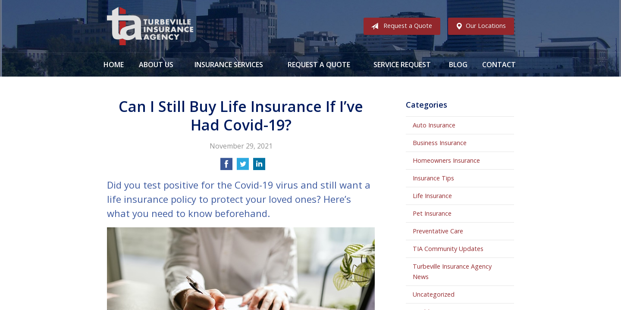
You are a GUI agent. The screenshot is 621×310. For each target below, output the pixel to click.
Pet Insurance (432, 213)
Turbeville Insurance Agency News (452, 271)
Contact (499, 64)
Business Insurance (440, 143)
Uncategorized (434, 294)
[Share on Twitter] (243, 166)
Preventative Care (438, 231)
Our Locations (479, 26)
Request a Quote (399, 26)
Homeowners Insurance (446, 160)
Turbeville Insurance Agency (150, 26)
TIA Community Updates (448, 249)
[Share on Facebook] (226, 166)
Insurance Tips (433, 178)
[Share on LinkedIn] (259, 166)
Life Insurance (432, 196)
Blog (458, 64)
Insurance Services (228, 64)
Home (114, 64)
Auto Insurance (434, 125)
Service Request (402, 64)
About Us (156, 64)
